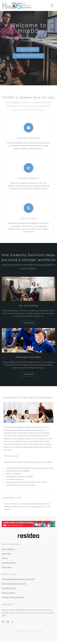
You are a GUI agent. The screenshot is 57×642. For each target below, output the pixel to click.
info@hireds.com (38, 507)
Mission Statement (8, 549)
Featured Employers (28, 56)
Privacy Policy (6, 567)
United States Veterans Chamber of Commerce (18, 579)
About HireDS (28, 49)
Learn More (28, 323)
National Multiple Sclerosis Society (14, 584)
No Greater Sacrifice (9, 588)
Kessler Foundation (8, 593)
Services (5, 558)
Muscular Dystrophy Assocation (13, 597)
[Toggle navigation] (51, 5)
